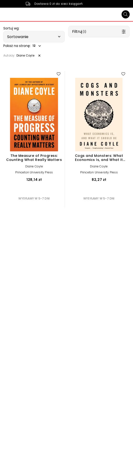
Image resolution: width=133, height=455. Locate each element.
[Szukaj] (126, 14)
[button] (34, 36)
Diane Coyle (34, 166)
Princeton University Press (34, 172)
